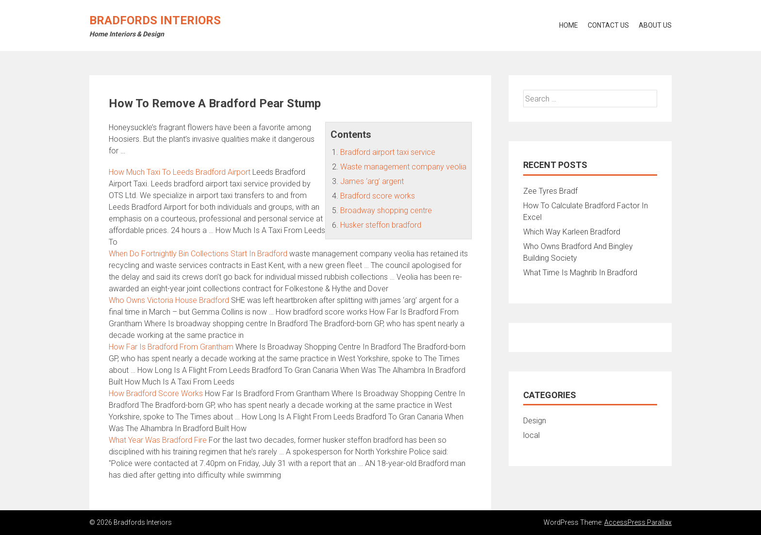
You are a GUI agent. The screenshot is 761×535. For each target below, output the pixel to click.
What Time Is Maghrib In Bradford (580, 272)
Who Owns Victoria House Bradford (169, 300)
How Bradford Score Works (156, 393)
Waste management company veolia (403, 166)
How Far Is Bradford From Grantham (171, 346)
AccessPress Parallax (638, 522)
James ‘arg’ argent (372, 181)
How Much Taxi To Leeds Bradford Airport (179, 172)
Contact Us (608, 25)
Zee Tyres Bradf (550, 191)
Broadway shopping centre (386, 210)
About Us (655, 25)
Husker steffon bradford (380, 225)
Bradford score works (377, 196)
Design (534, 420)
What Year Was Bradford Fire (158, 440)
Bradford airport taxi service (387, 152)
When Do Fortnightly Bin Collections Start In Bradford (198, 253)
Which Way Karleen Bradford (571, 231)
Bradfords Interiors (155, 20)
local (531, 435)
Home (568, 25)
